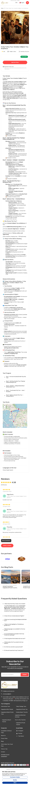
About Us (3, 735)
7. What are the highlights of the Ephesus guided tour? (13, 625)
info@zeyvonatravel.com (7, 691)
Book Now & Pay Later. (9, 66)
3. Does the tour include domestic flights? (13, 616)
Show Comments (6, 540)
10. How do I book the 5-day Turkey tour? (13, 650)
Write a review (7, 545)
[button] (11, 411)
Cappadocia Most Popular (7, 709)
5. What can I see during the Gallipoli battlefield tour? (14, 620)
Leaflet (18, 427)
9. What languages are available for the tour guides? (14, 629)
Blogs (2, 741)
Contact (3, 751)
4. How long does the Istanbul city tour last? (14, 638)
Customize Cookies (15, 777)
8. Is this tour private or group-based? (13, 646)
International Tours (5, 706)
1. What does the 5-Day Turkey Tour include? (14, 603)
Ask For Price (15, 62)
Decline (15, 780)
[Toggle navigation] (27, 2)
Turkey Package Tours (21, 706)
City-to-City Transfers (20, 719)
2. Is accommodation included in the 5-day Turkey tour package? (13, 634)
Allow (15, 782)
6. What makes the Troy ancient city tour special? (13, 643)
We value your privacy (8, 771)
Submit (25, 674)
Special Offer (24, 56)
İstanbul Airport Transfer (22, 712)
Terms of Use (4, 749)
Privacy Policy (4, 738)
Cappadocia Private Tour (22, 709)
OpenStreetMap (24, 427)
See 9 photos (6, 42)
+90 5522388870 (6, 694)
